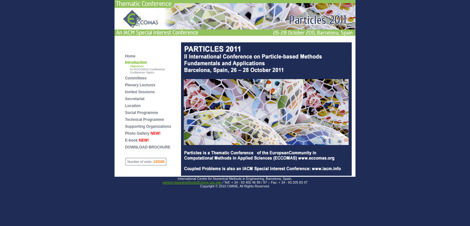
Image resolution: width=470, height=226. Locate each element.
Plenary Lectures (140, 85)
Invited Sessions (140, 92)
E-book (137, 140)
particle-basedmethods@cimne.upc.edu (192, 182)
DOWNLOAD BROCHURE (147, 147)
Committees (136, 78)
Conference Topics (139, 72)
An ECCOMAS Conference (145, 69)
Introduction (136, 62)
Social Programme (141, 112)
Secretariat (134, 99)
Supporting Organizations (148, 126)
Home (130, 56)
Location (133, 106)
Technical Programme (144, 119)
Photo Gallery (142, 133)
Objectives (134, 66)
